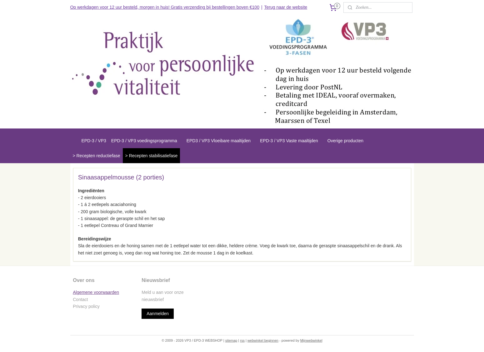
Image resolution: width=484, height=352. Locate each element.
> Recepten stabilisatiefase (151, 155)
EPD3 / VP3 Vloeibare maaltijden (219, 140)
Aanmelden (158, 313)
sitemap (231, 340)
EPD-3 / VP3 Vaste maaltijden (289, 140)
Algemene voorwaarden (96, 292)
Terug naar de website (285, 7)
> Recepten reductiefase (96, 155)
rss (242, 340)
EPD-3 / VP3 (93, 140)
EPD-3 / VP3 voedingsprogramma (144, 140)
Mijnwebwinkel (311, 340)
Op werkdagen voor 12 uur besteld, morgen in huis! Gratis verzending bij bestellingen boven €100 (164, 7)
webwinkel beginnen (262, 340)
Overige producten (345, 140)
